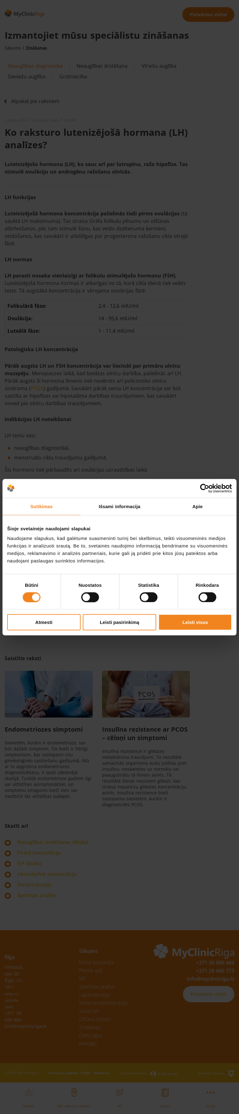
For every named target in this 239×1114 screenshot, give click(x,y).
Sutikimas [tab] (41, 506)
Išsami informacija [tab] (119, 506)
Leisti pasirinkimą (119, 622)
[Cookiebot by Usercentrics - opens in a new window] (204, 488)
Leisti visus (195, 622)
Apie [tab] (197, 506)
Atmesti (43, 622)
